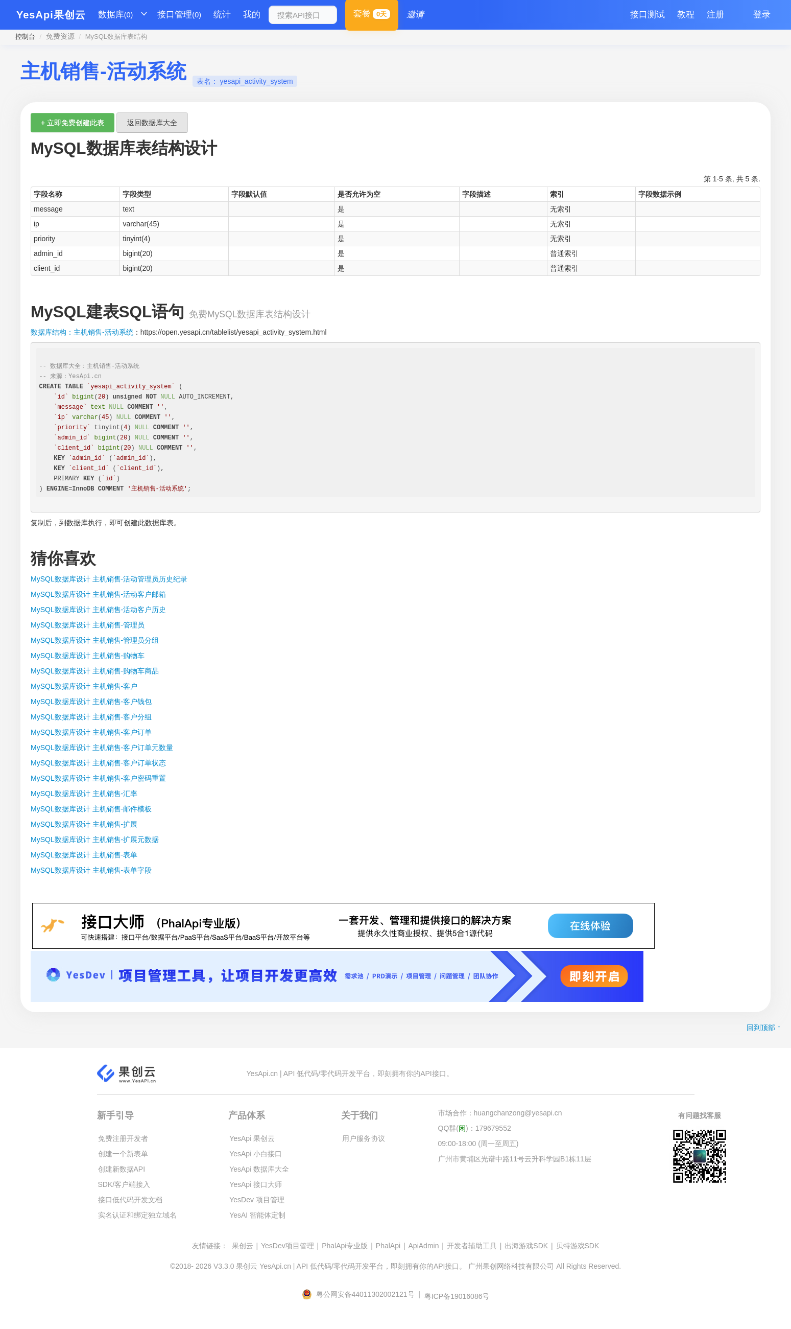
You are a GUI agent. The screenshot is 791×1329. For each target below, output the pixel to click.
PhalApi (388, 1246)
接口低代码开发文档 (130, 1200)
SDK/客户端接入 (124, 1184)
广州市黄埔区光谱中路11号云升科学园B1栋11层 (514, 1159)
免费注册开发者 (123, 1138)
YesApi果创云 (51, 14)
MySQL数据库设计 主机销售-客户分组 (91, 717)
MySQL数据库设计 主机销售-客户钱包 (91, 701)
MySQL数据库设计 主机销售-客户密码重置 (98, 778)
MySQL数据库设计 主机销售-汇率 (84, 793)
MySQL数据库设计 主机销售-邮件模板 (91, 809)
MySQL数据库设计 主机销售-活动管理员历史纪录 (109, 579)
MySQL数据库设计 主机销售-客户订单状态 (98, 763)
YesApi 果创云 (252, 1138)
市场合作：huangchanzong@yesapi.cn (500, 1113)
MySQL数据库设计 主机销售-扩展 (84, 824)
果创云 (242, 1246)
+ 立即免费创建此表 (72, 123)
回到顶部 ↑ (764, 1027)
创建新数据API (122, 1169)
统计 (222, 14)
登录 (762, 14)
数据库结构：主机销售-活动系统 (82, 332)
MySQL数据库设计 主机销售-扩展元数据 (95, 839)
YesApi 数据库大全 (259, 1169)
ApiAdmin (424, 1246)
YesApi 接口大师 (255, 1184)
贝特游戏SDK (578, 1246)
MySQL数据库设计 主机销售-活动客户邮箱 (98, 594)
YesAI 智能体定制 (257, 1215)
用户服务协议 (363, 1138)
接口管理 (179, 15)
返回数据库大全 (152, 123)
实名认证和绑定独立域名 (137, 1215)
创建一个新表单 (123, 1154)
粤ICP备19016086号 (457, 1296)
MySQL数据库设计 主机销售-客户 (84, 686)
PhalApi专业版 (345, 1246)
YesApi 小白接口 (255, 1154)
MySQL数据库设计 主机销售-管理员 (88, 625)
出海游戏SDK (526, 1246)
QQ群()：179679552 (474, 1128)
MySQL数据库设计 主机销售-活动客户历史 (98, 609)
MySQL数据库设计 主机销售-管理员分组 (95, 640)
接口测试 (647, 14)
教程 (685, 14)
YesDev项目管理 (287, 1246)
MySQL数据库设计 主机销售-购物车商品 (95, 671)
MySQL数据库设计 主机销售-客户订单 (91, 732)
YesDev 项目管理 (256, 1200)
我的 (251, 14)
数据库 (115, 15)
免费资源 (60, 36)
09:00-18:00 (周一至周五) (478, 1143)
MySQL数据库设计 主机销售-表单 (84, 855)
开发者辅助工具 (472, 1246)
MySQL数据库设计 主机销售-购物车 (88, 655)
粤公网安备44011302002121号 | (362, 1294)
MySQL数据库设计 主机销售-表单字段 (91, 870)
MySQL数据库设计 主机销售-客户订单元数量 (102, 747)
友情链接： (210, 1246)
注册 (715, 14)
